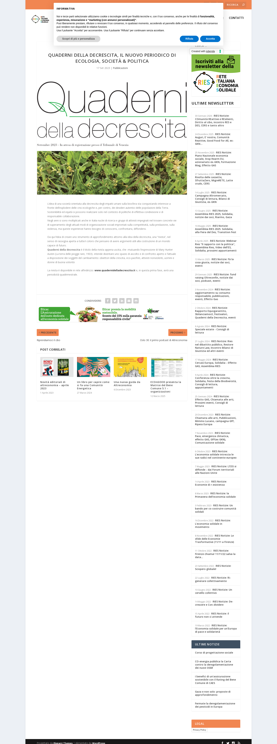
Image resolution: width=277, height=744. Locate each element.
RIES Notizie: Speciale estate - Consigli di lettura (212, 326)
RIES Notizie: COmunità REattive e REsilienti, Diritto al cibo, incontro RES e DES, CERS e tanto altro (214, 117)
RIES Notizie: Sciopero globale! (213, 564)
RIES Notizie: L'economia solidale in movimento (213, 520)
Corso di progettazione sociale (214, 649)
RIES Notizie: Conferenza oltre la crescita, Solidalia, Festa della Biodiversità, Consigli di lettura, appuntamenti (216, 378)
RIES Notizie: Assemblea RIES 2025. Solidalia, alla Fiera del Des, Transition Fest (215, 226)
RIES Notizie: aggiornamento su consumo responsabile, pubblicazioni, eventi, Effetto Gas (212, 291)
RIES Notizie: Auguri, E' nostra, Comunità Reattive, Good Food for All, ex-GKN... (214, 135)
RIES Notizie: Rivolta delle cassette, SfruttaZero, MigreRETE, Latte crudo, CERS (214, 175)
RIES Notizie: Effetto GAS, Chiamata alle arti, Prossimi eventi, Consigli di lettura (214, 398)
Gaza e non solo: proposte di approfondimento (213, 690)
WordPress (98, 740)
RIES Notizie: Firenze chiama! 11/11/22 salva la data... (215, 550)
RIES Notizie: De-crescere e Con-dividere (214, 600)
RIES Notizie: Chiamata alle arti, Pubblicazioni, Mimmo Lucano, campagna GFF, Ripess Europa (215, 416)
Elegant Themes (63, 740)
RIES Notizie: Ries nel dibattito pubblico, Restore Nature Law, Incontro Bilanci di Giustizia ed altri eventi (214, 342)
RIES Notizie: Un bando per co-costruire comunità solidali (215, 505)
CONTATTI (236, 20)
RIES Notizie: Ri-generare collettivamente (213, 576)
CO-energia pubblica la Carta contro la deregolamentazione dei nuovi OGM (214, 661)
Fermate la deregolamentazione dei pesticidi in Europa (215, 702)
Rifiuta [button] (189, 38)
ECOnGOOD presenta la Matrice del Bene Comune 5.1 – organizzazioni (166, 383)
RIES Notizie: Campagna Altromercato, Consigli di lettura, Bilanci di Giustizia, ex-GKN (212, 194)
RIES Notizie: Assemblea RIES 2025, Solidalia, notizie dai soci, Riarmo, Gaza (214, 210)
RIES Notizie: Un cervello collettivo (213, 588)
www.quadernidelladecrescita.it (115, 267)
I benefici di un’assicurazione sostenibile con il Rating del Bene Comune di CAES (215, 676)
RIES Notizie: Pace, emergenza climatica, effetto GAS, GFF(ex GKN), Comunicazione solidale (212, 434)
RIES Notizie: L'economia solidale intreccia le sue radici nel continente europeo (216, 451)
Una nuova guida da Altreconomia (127, 380)
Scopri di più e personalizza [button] (78, 38)
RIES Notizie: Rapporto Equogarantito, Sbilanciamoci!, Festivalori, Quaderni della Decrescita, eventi (215, 309)
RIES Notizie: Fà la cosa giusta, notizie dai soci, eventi (214, 259)
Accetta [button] (210, 38)
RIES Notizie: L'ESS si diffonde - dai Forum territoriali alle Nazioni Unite (215, 466)
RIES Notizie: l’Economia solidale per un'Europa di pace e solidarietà (216, 625)
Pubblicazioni (120, 64)
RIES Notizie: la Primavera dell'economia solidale (215, 491)
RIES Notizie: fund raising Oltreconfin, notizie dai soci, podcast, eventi (215, 274)
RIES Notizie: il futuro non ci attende (212, 612)
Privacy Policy (199, 727)
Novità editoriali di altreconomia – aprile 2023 (54, 382)
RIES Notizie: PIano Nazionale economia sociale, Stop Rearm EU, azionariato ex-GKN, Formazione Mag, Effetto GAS (215, 156)
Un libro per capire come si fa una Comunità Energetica (93, 382)
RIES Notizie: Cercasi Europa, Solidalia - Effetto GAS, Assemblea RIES (216, 359)
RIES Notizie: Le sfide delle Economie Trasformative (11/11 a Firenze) (214, 535)
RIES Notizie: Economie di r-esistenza (211, 480)
